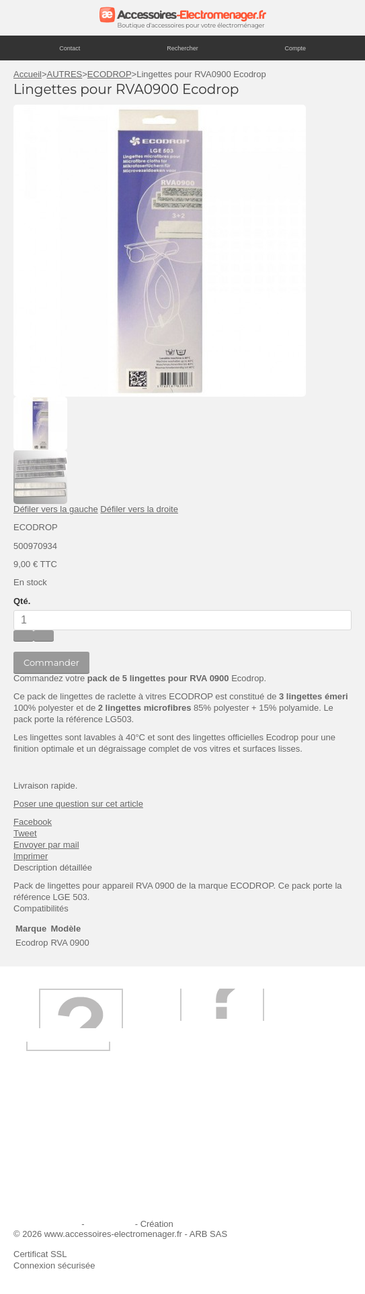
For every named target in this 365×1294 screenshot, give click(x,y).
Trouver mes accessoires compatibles (95, 1204)
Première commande (234, 1149)
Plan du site (109, 1224)
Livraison (211, 1131)
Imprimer (30, 856)
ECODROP (109, 74)
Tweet (25, 833)
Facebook (32, 822)
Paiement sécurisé (57, 1167)
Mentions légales (46, 1224)
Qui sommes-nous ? (60, 1131)
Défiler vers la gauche (55, 509)
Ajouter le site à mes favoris (75, 1149)
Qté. (21, 601)
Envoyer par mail (46, 845)
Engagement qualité (60, 1186)
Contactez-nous (224, 1186)
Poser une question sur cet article (78, 804)
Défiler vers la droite (139, 509)
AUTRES (65, 74)
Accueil (27, 74)
